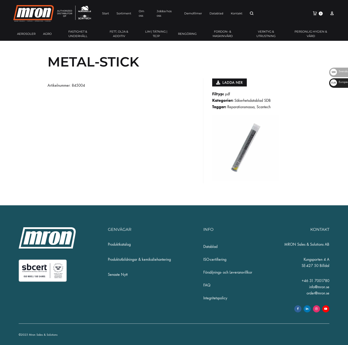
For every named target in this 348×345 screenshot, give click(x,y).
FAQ (206, 285)
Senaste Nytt (118, 274)
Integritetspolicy (215, 298)
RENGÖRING (187, 33)
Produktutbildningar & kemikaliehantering (139, 259)
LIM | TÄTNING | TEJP (156, 34)
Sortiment (124, 13)
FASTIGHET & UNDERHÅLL (77, 34)
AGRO (47, 33)
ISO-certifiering (214, 259)
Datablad (216, 13)
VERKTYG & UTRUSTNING (266, 34)
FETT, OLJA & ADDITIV (119, 34)
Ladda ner (229, 82)
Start (105, 13)
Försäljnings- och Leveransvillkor (227, 272)
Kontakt (236, 13)
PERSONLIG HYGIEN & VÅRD (311, 34)
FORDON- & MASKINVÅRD (223, 34)
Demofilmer (193, 13)
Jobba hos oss (164, 13)
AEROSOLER (26, 33)
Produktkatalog (119, 244)
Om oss (141, 13)
